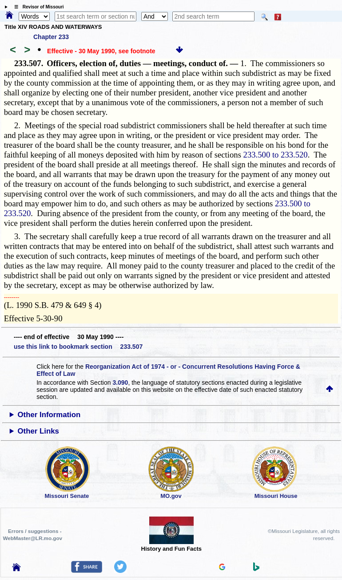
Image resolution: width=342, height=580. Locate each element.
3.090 (120, 382)
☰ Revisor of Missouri (37, 6)
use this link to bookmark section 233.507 (78, 346)
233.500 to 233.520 (275, 154)
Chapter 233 (51, 36)
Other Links (38, 431)
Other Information (49, 414)
